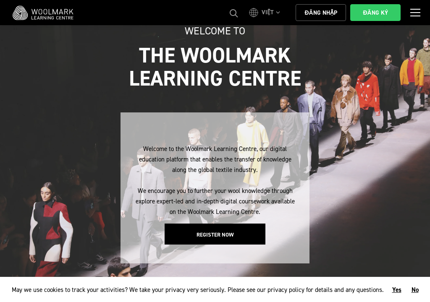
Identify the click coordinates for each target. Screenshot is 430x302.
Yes (396, 290)
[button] (266, 12)
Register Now (215, 234)
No (415, 290)
